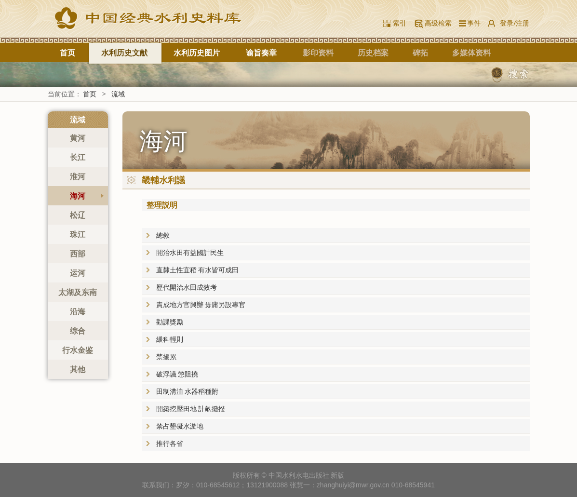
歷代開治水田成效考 (186, 287)
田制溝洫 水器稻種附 (187, 391)
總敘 (163, 235)
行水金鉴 (77, 350)
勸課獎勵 (169, 321)
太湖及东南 (77, 292)
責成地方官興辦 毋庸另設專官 (201, 304)
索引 (399, 22)
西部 (77, 253)
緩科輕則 (169, 339)
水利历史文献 (124, 52)
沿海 (77, 311)
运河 (77, 273)
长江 (77, 157)
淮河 (77, 176)
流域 (118, 93)
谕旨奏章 (261, 52)
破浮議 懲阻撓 (177, 373)
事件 (472, 22)
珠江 (77, 234)
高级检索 (438, 22)
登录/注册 (514, 22)
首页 (67, 52)
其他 (77, 369)
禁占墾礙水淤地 (179, 425)
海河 (77, 195)
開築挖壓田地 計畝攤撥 (191, 408)
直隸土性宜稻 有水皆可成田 (197, 269)
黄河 (77, 138)
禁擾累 (166, 356)
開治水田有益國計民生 (190, 252)
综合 (77, 330)
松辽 (77, 215)
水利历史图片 (197, 52)
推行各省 (169, 443)
